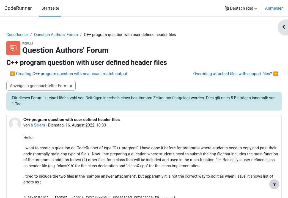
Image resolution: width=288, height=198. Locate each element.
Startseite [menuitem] (50, 8)
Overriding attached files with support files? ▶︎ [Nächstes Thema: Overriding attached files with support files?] (222, 74)
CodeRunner (18, 8)
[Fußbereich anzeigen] (274, 184)
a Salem (51, 125)
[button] (240, 8)
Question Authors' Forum (71, 34)
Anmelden (274, 8)
